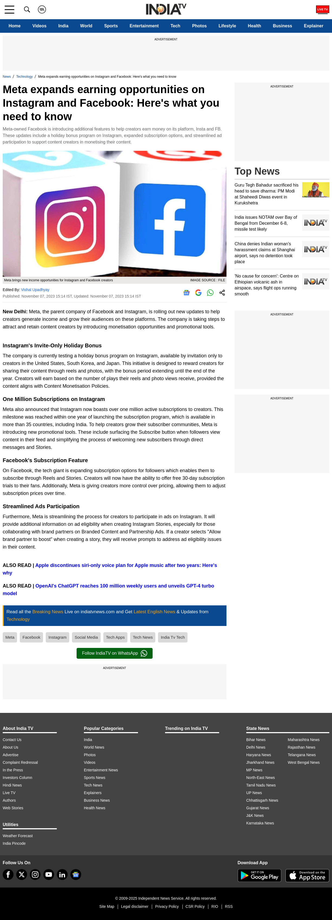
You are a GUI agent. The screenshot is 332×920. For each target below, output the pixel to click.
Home (15, 26)
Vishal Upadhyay (35, 290)
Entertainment (144, 26)
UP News (254, 793)
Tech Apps (115, 637)
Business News (97, 800)
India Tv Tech (173, 637)
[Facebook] (8, 874)
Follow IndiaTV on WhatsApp (114, 653)
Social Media (86, 637)
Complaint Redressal (20, 762)
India (63, 26)
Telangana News (302, 755)
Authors (9, 800)
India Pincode (14, 843)
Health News (94, 808)
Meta (9, 637)
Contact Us (12, 740)
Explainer (313, 26)
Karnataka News (260, 823)
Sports (111, 26)
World (86, 26)
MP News (254, 770)
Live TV (9, 793)
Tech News (143, 637)
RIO (214, 906)
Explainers (92, 793)
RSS (229, 906)
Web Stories (13, 808)
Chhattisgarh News (262, 800)
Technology (24, 77)
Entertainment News (101, 770)
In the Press (13, 770)
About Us (10, 747)
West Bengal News (304, 762)
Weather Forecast (18, 836)
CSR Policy (195, 906)
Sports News (94, 777)
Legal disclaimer (134, 906)
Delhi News (255, 747)
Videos (39, 26)
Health (254, 26)
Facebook (31, 637)
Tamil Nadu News (261, 785)
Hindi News (12, 785)
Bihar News (256, 740)
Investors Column (17, 777)
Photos (199, 26)
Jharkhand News (260, 762)
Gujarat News (257, 808)
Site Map (106, 906)
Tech (175, 26)
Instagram (57, 637)
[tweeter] (21, 874)
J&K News (255, 815)
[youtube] (48, 874)
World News (94, 747)
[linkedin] (62, 874)
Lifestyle (227, 26)
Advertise (10, 755)
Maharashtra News (304, 740)
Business (282, 26)
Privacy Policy (167, 906)
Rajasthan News (301, 747)
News (7, 77)
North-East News (260, 777)
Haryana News (258, 755)
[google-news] (75, 874)
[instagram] (35, 874)
